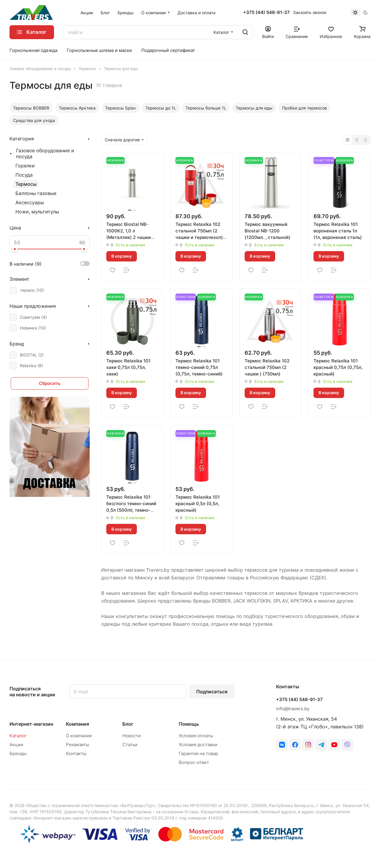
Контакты (76, 753)
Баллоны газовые (35, 193)
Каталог (18, 735)
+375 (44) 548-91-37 (266, 12)
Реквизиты (77, 744)
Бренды (18, 753)
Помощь (189, 724)
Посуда (24, 175)
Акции (16, 744)
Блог (127, 724)
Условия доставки (198, 744)
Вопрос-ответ (194, 762)
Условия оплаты (196, 735)
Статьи (129, 744)
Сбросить (50, 383)
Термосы (26, 184)
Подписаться (211, 692)
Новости (131, 735)
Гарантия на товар (198, 753)
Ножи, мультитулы (37, 212)
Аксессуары (29, 202)
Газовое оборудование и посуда (45, 153)
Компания (77, 724)
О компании (79, 735)
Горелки (25, 166)
